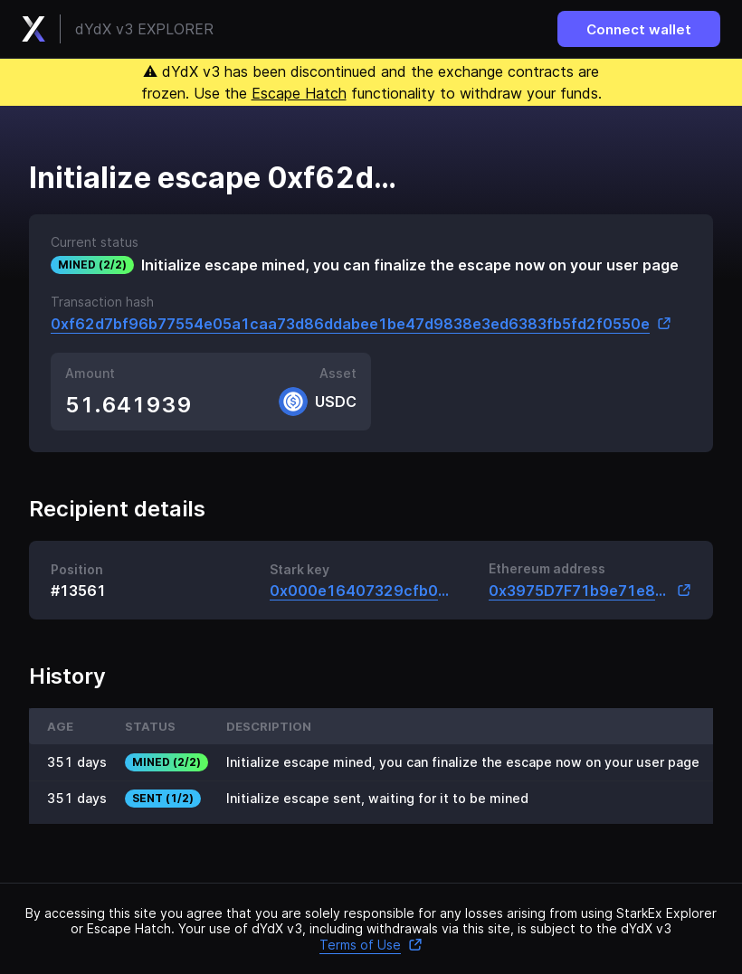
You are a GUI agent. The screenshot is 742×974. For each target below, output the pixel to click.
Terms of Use (371, 944)
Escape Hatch (299, 93)
